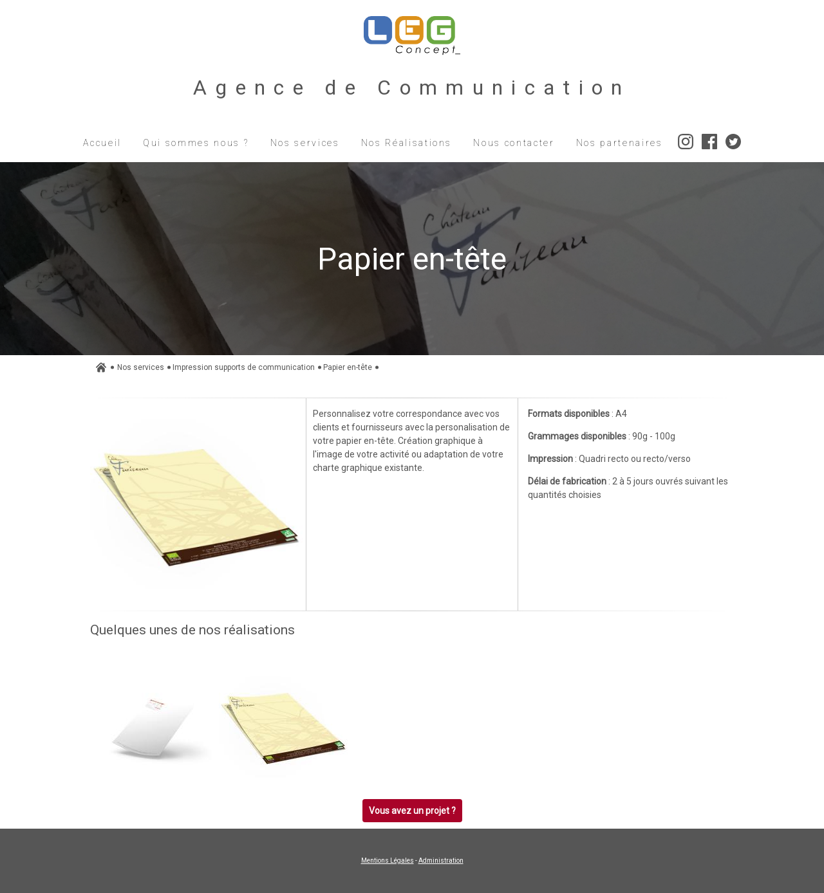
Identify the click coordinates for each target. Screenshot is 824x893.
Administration (441, 860)
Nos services (140, 367)
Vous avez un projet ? (412, 811)
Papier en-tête (347, 367)
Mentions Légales (387, 860)
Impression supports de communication (244, 367)
